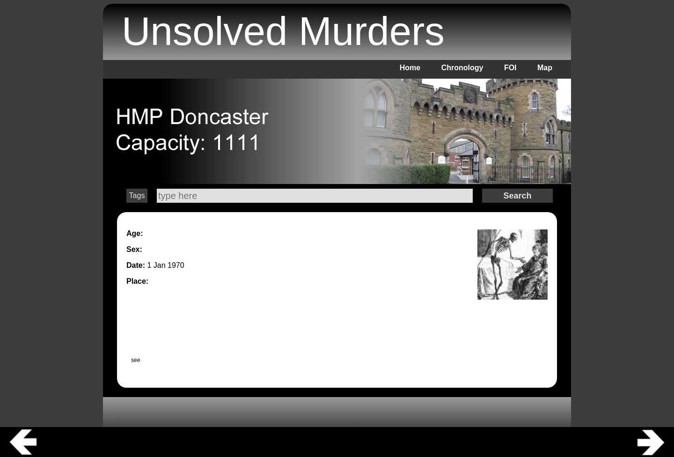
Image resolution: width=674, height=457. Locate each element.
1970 (176, 265)
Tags (137, 195)
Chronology (462, 68)
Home (410, 68)
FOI (510, 68)
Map (544, 68)
